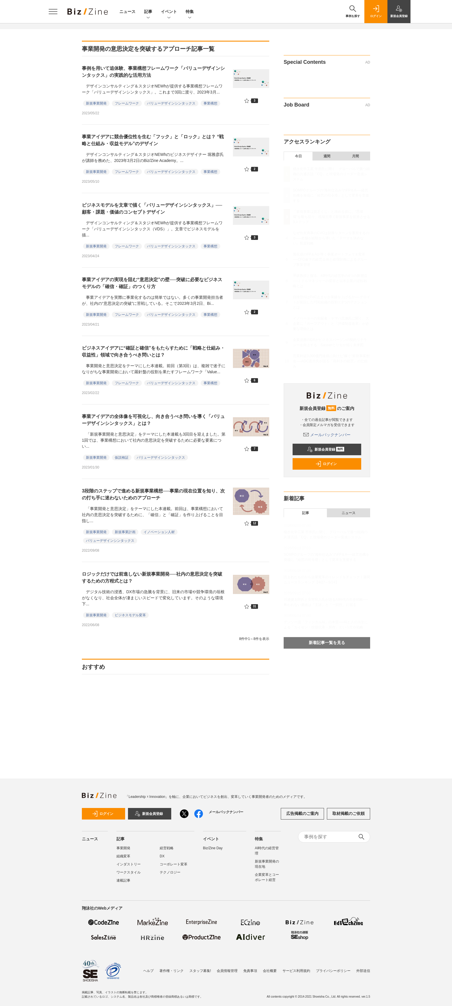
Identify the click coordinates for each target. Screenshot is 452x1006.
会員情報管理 (227, 971)
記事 (148, 12)
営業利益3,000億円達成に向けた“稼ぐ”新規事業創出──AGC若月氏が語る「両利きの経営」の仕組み (331, 361)
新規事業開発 (96, 103)
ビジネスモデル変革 (130, 615)
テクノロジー (170, 872)
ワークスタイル (128, 872)
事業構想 (210, 103)
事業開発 (123, 848)
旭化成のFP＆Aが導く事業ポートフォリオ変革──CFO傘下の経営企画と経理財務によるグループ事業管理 (330, 259)
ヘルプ (148, 971)
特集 (190, 12)
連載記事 (123, 880)
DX (162, 856)
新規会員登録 (325, 449)
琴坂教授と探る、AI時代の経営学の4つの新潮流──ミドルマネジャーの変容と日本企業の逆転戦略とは (330, 281)
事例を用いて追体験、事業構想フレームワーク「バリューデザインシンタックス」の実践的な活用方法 (153, 72)
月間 (355, 156)
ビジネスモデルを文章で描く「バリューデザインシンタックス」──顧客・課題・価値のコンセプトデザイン (152, 208)
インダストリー (128, 864)
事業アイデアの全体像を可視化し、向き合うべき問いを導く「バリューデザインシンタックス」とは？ (153, 420)
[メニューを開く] (53, 11)
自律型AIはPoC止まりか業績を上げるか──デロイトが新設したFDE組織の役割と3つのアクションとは (331, 302)
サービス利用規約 (296, 971)
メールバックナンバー (327, 434)
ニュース (127, 11)
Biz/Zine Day (213, 848)
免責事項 (250, 971)
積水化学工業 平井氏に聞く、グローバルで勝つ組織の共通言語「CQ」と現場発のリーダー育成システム (331, 174)
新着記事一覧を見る (327, 642)
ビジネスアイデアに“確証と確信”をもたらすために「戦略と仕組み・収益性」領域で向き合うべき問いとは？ (153, 351)
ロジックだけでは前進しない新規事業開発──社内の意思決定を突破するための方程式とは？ (152, 577)
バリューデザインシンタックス (171, 103)
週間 (326, 156)
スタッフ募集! (200, 971)
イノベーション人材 (159, 532)
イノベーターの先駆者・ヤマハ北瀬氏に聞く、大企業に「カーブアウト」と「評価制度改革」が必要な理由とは (331, 323)
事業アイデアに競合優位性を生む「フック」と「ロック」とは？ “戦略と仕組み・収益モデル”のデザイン (153, 140)
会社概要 (270, 971)
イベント (169, 12)
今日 (298, 156)
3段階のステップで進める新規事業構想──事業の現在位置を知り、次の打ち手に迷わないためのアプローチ (153, 494)
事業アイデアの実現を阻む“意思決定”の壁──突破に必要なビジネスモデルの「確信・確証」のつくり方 (152, 283)
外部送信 (363, 971)
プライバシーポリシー (333, 971)
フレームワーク (127, 103)
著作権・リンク (171, 971)
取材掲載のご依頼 (348, 813)
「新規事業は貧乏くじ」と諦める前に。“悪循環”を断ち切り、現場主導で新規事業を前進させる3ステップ (331, 217)
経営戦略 (167, 848)
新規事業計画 (125, 532)
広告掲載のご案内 (302, 813)
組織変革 (123, 856)
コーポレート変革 (173, 864)
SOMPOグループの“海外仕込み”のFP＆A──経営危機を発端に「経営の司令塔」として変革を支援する (331, 195)
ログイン (326, 464)
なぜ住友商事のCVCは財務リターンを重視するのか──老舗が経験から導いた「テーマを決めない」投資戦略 (331, 238)
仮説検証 (122, 458)
